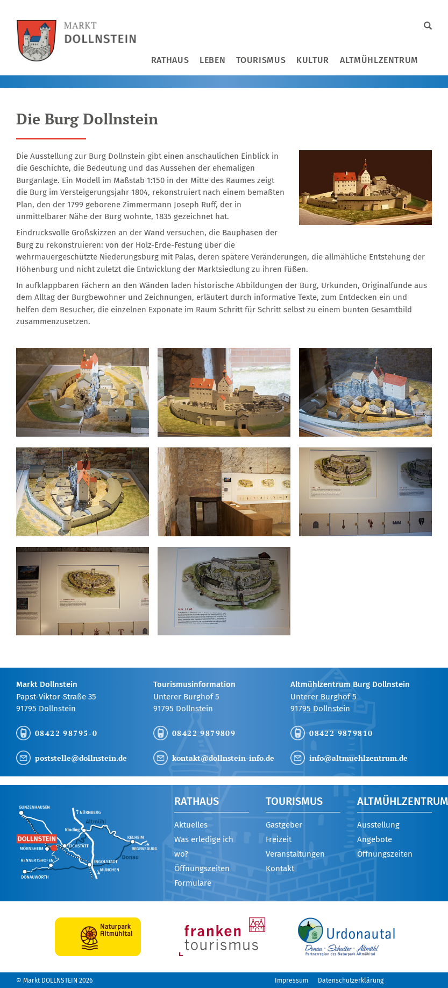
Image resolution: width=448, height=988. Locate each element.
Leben (212, 60)
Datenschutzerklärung (350, 980)
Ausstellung (378, 825)
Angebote (374, 839)
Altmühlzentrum (379, 60)
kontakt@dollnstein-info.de (223, 758)
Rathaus (170, 60)
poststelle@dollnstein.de (81, 758)
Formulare (192, 883)
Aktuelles (191, 825)
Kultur (312, 60)
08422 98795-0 (66, 733)
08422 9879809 (204, 733)
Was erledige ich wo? (203, 847)
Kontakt (280, 868)
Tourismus (261, 60)
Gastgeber (284, 825)
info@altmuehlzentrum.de (358, 758)
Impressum (291, 980)
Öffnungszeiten (202, 868)
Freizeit (278, 839)
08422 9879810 (341, 733)
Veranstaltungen (295, 854)
